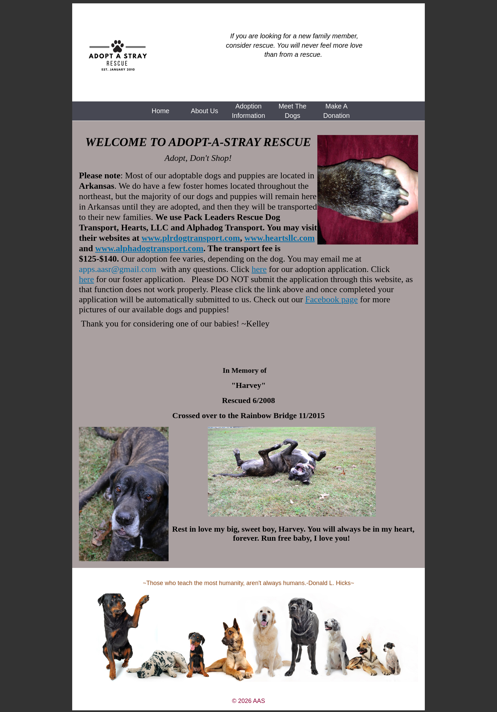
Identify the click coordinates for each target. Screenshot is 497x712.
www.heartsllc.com (279, 238)
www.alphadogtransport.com (149, 248)
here (259, 269)
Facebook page (331, 299)
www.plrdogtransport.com (191, 238)
